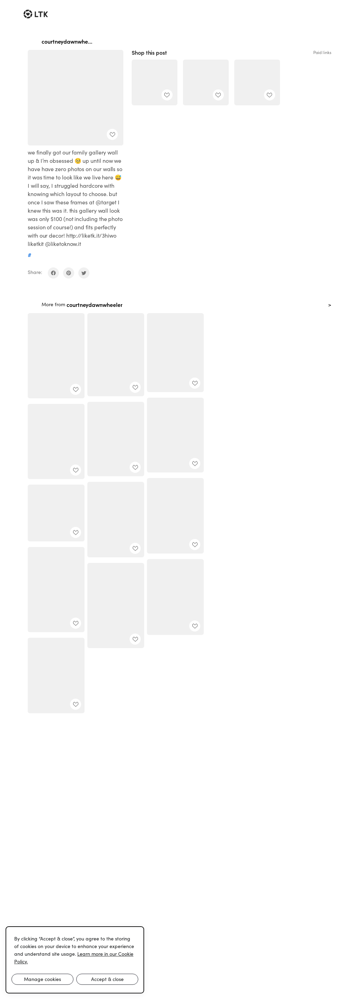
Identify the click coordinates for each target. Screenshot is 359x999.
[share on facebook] (53, 273)
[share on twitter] (83, 273)
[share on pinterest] (68, 273)
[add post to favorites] (112, 134)
